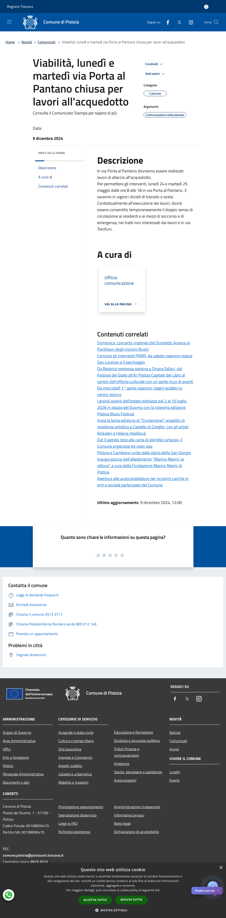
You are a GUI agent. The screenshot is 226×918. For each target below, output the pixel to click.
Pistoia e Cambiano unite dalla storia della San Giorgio (144, 453)
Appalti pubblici (70, 765)
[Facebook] (166, 22)
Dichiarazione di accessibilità (136, 831)
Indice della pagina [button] (51, 153)
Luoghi (174, 772)
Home (10, 42)
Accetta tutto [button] (95, 900)
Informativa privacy (129, 815)
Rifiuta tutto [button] (131, 900)
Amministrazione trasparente (137, 807)
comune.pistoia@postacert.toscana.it (33, 855)
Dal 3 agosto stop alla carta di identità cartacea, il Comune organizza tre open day (139, 443)
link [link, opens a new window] (157, 890)
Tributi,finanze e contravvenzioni (126, 752)
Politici (8, 765)
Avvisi (174, 749)
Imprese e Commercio (75, 757)
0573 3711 (39, 861)
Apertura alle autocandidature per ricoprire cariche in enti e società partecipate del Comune (143, 481)
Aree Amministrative (19, 741)
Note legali (122, 823)
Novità (26, 42)
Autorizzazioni (125, 780)
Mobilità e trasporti (73, 782)
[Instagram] (189, 22)
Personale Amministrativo (23, 774)
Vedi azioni (155, 74)
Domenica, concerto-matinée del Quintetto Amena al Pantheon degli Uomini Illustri (143, 346)
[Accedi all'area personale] (206, 6)
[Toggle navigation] (9, 21)
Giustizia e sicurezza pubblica (137, 740)
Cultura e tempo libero (75, 741)
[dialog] (113, 890)
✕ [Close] (218, 890)
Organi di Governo (17, 732)
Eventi (174, 780)
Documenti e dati (16, 782)
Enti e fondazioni (16, 757)
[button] (113, 910)
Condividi (154, 64)
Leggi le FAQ (68, 823)
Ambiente (121, 763)
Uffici (7, 749)
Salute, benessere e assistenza (138, 772)
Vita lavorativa (69, 749)
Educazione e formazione (133, 732)
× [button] (221, 868)
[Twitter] (177, 22)
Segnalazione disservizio (77, 815)
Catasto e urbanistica (75, 774)
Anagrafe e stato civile (75, 732)
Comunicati (46, 42)
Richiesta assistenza (74, 831)
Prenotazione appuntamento (80, 807)
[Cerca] (216, 22)
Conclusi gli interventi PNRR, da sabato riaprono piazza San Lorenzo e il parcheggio (144, 359)
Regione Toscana (20, 6)
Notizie (175, 732)
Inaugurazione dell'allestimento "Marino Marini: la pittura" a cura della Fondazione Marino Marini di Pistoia (140, 465)
